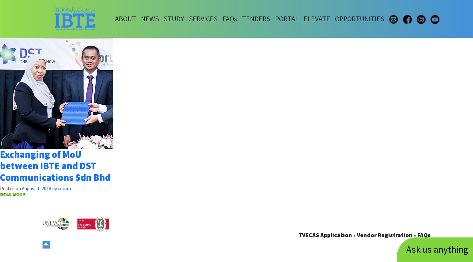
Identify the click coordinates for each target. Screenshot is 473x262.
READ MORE (12, 194)
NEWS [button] (150, 18)
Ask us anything (437, 249)
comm (64, 188)
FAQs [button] (229, 18)
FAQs (423, 235)
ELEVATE (317, 18)
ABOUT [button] (125, 18)
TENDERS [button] (256, 18)
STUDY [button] (174, 18)
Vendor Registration (385, 235)
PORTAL (287, 18)
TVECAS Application (325, 235)
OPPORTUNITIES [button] (359, 18)
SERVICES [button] (203, 18)
